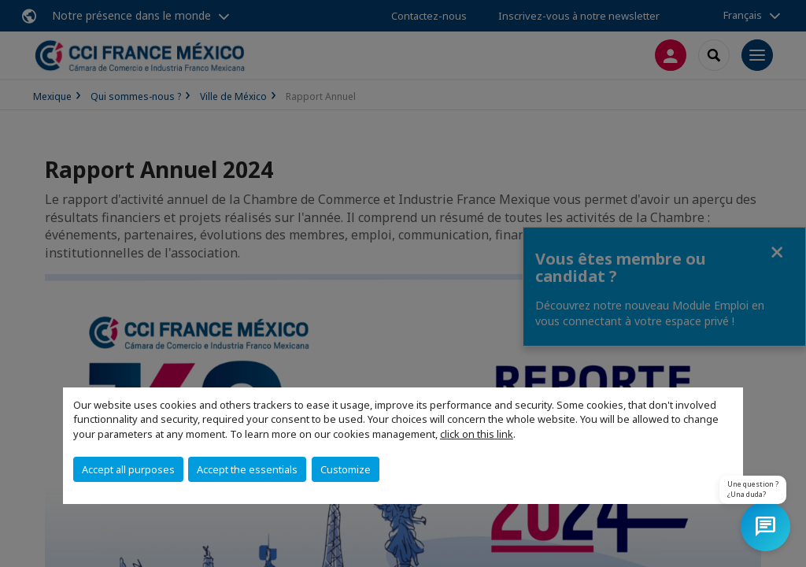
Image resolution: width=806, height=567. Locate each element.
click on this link (476, 434)
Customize (345, 469)
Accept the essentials (247, 469)
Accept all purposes (128, 469)
